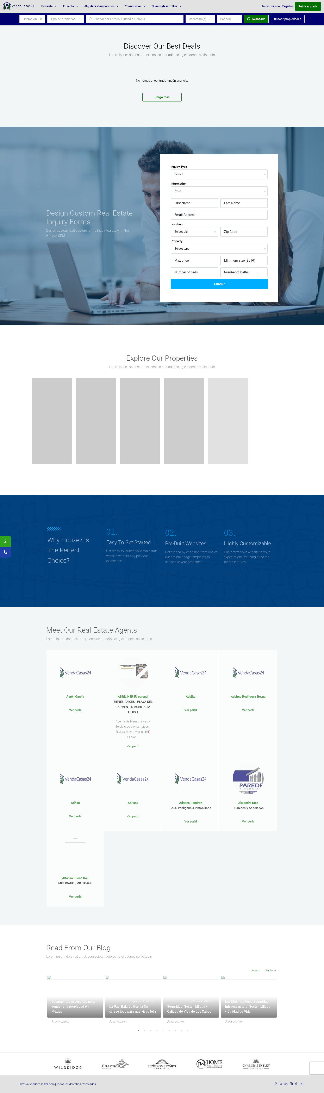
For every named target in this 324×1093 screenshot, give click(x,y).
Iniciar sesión (271, 6)
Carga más (162, 97)
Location (176, 224)
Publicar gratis (308, 6)
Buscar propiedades (287, 19)
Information (178, 184)
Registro (287, 6)
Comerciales (133, 6)
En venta (47, 6)
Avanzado (256, 19)
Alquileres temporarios (99, 6)
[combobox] (32, 19)
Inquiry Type (179, 167)
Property (176, 241)
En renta (68, 6)
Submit (219, 284)
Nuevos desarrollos (164, 6)
